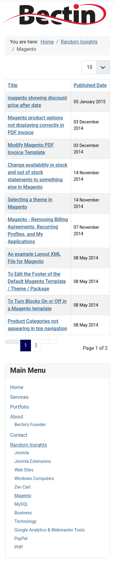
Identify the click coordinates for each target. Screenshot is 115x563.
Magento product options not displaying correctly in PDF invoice (36, 125)
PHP (18, 547)
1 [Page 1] (25, 345)
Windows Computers (34, 478)
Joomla (21, 452)
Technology (25, 521)
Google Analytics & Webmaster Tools (49, 529)
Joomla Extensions (32, 461)
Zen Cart (22, 487)
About (16, 417)
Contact (18, 435)
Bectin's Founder (30, 424)
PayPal (21, 538)
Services (19, 397)
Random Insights (28, 445)
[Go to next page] (45, 342)
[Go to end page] (53, 342)
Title (12, 85)
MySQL (21, 504)
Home (16, 387)
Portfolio (19, 407)
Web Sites (23, 469)
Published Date (90, 85)
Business (23, 512)
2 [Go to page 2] (36, 345)
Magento (22, 495)
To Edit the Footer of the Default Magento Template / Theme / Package (37, 281)
